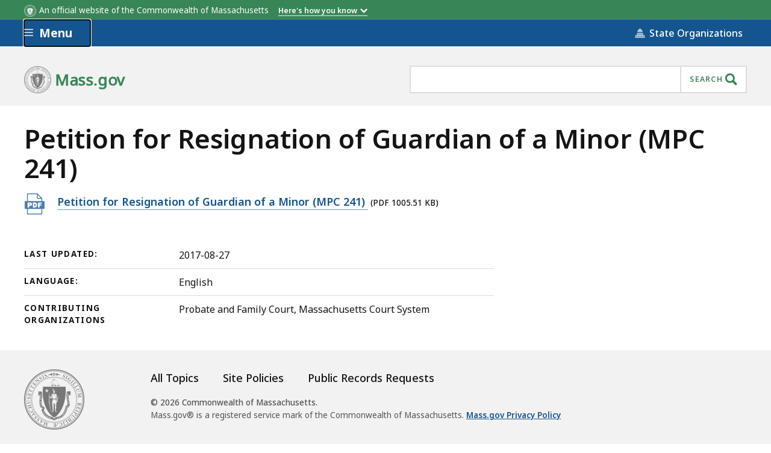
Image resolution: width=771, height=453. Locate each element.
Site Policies (253, 378)
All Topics (175, 378)
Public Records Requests (371, 378)
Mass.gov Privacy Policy (513, 415)
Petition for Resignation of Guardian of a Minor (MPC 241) (212, 201)
